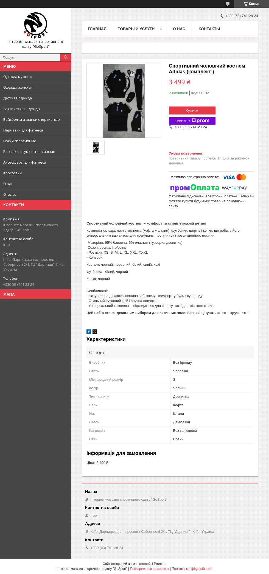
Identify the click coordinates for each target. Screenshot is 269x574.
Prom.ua (160, 564)
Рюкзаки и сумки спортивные (29, 151)
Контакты (209, 29)
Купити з (192, 121)
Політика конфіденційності (192, 569)
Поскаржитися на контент (149, 569)
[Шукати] (65, 57)
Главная (97, 29)
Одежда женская (18, 87)
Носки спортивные (19, 140)
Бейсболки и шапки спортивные (31, 119)
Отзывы (10, 194)
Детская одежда (17, 98)
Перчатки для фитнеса (23, 130)
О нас (8, 183)
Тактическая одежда (21, 108)
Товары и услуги (136, 29)
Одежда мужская (18, 76)
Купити (192, 110)
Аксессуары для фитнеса (24, 162)
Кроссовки (12, 172)
